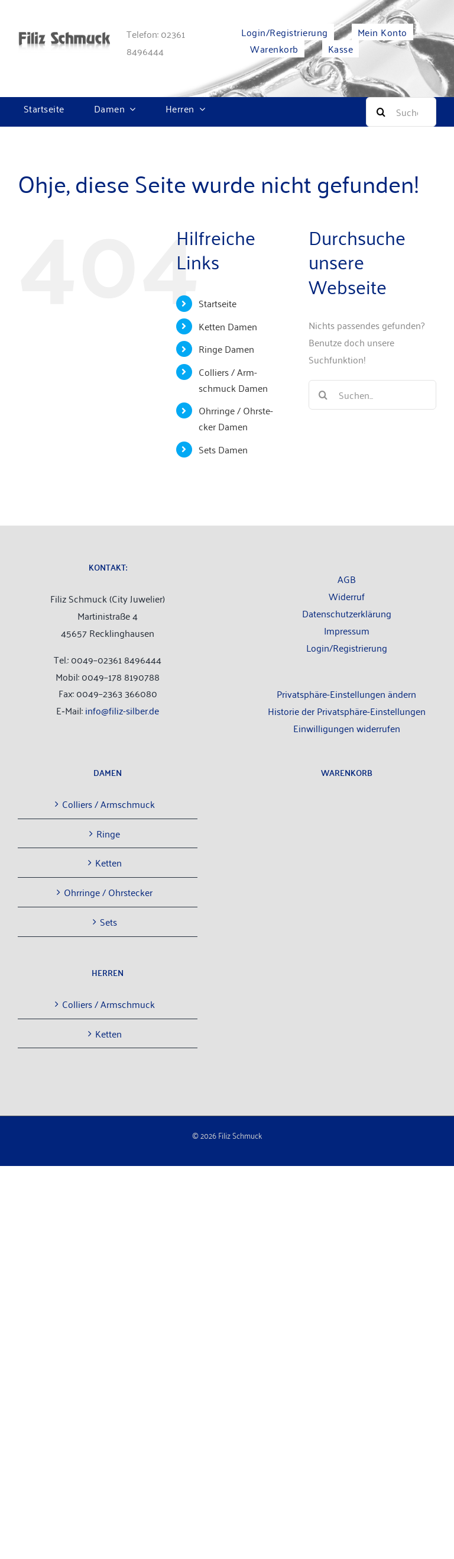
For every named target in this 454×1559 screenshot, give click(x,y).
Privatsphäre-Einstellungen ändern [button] (346, 693)
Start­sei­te (217, 303)
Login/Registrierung (346, 647)
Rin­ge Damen (226, 348)
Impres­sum (346, 630)
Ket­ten (108, 862)
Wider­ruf (347, 596)
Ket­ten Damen (228, 326)
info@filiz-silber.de (122, 710)
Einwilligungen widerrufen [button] (346, 728)
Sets (108, 921)
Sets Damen (223, 449)
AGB (347, 579)
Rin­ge (108, 833)
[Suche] (401, 112)
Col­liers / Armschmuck (108, 803)
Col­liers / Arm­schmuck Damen (233, 379)
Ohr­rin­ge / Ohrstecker (108, 892)
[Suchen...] (372, 395)
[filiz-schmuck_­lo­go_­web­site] (64, 36)
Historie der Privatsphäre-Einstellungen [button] (347, 711)
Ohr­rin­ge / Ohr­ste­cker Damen (236, 418)
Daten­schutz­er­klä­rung (346, 613)
